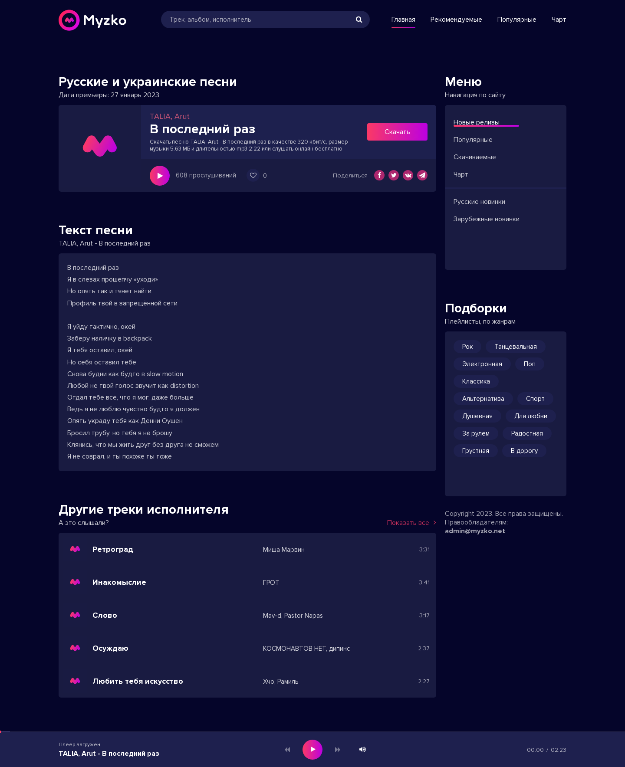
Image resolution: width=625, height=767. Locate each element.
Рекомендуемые (456, 19)
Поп (530, 364)
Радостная (527, 433)
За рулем (476, 433)
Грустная (475, 451)
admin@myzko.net (475, 531)
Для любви (530, 416)
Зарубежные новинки (487, 219)
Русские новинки (479, 201)
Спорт (535, 399)
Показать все (411, 522)
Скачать (397, 132)
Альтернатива (483, 399)
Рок (467, 347)
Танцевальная (515, 347)
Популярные (516, 19)
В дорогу (524, 451)
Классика (476, 381)
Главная (403, 19)
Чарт (559, 19)
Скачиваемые (475, 157)
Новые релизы (477, 122)
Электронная (482, 364)
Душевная (477, 416)
